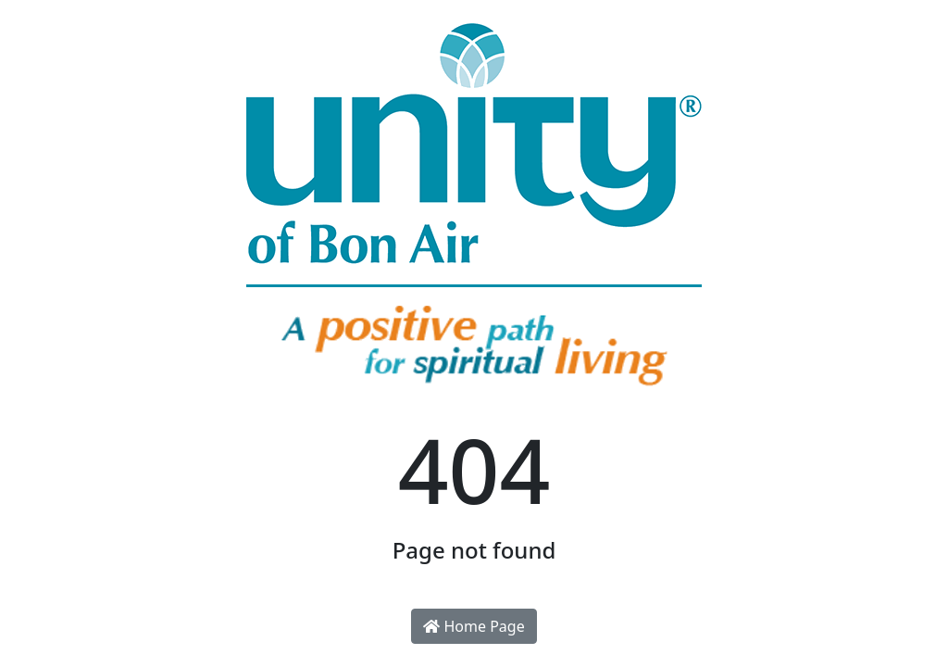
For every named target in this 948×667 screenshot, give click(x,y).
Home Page (473, 626)
